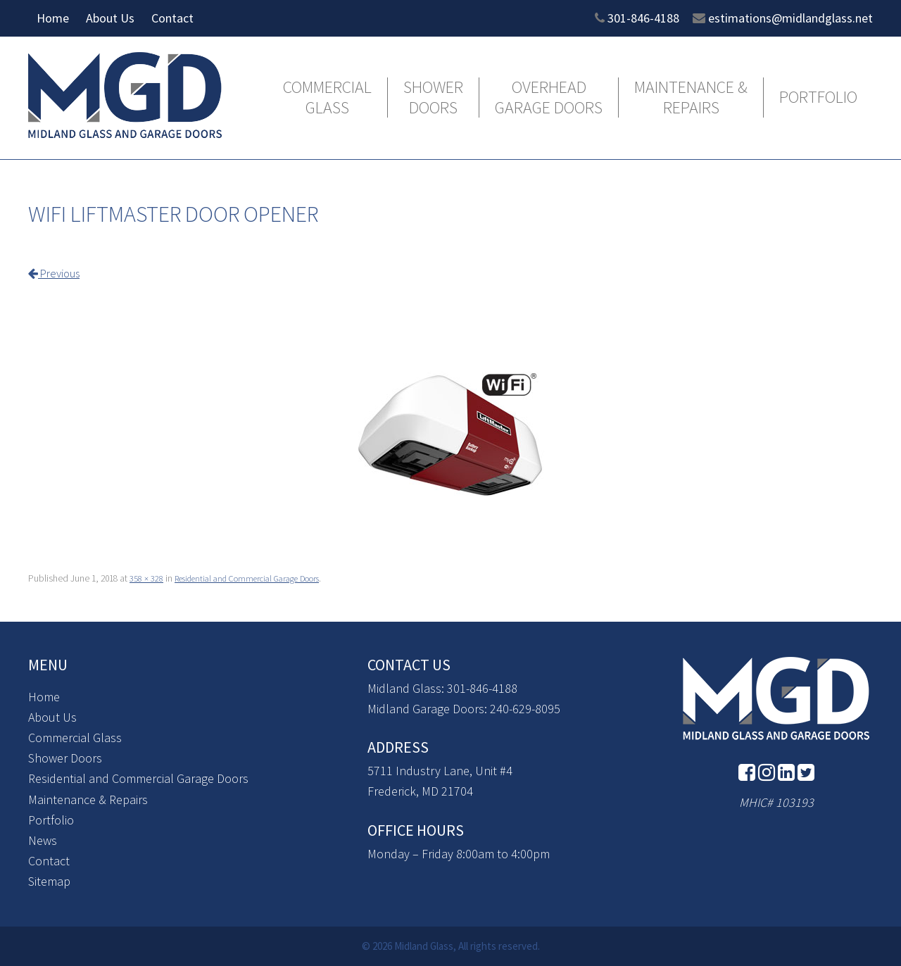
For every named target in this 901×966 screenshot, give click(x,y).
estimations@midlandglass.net (790, 18)
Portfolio (818, 97)
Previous (57, 273)
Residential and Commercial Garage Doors (259, 578)
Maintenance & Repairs (691, 97)
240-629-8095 (525, 708)
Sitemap (49, 880)
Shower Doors (433, 97)
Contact (172, 18)
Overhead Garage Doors (549, 97)
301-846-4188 (643, 18)
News (42, 840)
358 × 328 (146, 578)
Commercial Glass (327, 97)
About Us (110, 18)
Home (53, 18)
